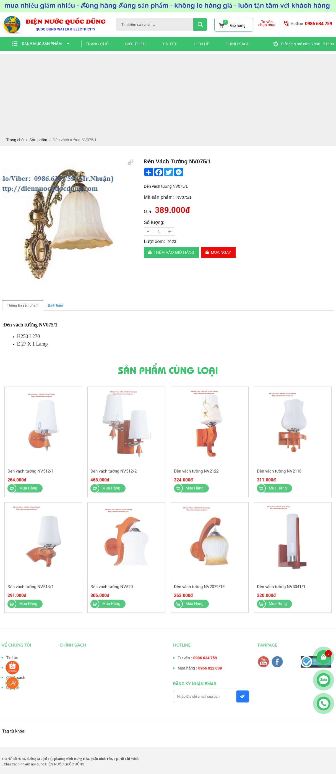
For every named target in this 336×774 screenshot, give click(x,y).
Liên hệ (201, 44)
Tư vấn (8, 667)
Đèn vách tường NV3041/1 (281, 590)
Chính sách (238, 44)
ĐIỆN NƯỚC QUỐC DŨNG (64, 764)
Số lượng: (154, 222)
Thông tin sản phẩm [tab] (22, 305)
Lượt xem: (154, 241)
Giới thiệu (135, 44)
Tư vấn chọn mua (266, 23)
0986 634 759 (318, 23)
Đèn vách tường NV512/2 (114, 474)
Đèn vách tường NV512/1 (31, 474)
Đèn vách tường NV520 (112, 590)
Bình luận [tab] (55, 305)
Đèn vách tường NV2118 (279, 474)
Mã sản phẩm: (159, 197)
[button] (130, 162)
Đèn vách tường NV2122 (196, 474)
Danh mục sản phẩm (45, 43)
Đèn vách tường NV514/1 (31, 590)
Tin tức (170, 44)
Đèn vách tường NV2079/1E (199, 590)
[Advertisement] (168, 92)
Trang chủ (97, 44)
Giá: (148, 211)
